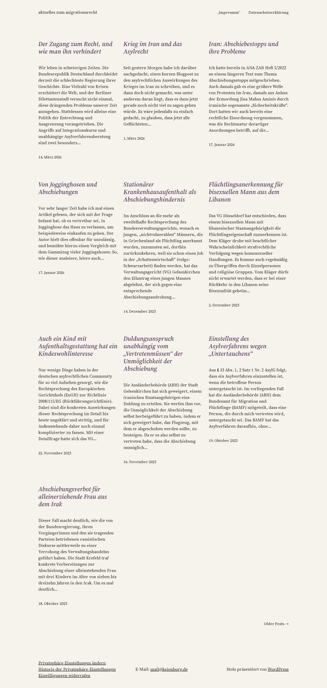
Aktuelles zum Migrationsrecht (67, 12)
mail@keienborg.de (169, 669)
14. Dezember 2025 (139, 311)
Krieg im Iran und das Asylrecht (152, 47)
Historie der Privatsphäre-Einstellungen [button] (77, 669)
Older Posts (276, 624)
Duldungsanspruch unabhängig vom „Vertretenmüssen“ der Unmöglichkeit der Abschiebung (153, 353)
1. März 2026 (134, 138)
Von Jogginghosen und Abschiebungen (67, 188)
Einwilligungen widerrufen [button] (64, 675)
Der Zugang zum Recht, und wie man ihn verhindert (75, 47)
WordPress (278, 669)
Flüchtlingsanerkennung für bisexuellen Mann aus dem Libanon (246, 192)
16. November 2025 (139, 461)
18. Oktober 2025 (52, 603)
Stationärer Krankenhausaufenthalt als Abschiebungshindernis (159, 192)
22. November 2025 (54, 453)
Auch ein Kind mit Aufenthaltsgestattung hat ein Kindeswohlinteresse (77, 346)
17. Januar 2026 (222, 144)
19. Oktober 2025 (223, 440)
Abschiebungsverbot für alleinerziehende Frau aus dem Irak (72, 496)
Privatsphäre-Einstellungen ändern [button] (72, 663)
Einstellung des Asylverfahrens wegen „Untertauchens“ (238, 346)
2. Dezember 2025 (224, 305)
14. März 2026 (50, 157)
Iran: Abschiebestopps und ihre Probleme (243, 47)
